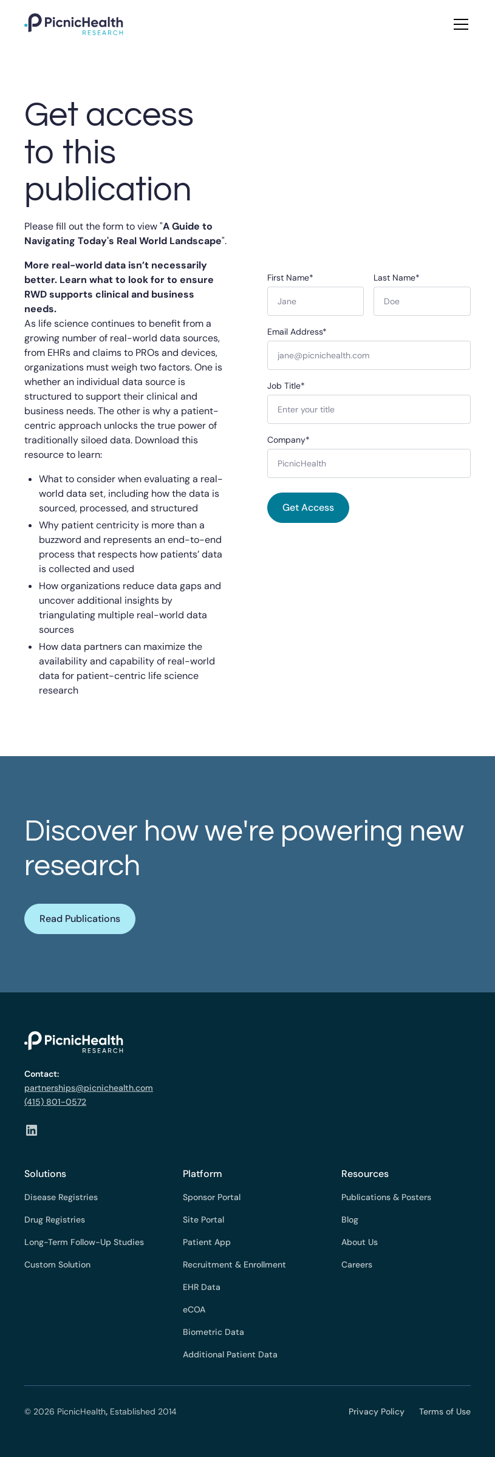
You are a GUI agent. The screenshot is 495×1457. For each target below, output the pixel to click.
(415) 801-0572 (55, 1101)
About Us (359, 1242)
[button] (458, 24)
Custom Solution (57, 1264)
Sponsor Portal (212, 1197)
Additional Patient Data (230, 1354)
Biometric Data (213, 1331)
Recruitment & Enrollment (234, 1264)
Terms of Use (445, 1411)
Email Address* (297, 331)
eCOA (194, 1309)
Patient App (207, 1242)
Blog (349, 1219)
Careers (356, 1264)
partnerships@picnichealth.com (88, 1087)
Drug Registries (54, 1219)
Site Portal (203, 1219)
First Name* (290, 277)
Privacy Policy (377, 1411)
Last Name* (397, 277)
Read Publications (79, 918)
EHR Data (201, 1286)
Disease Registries (61, 1197)
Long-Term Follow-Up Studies (84, 1242)
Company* (288, 439)
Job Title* (286, 385)
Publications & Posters (386, 1197)
